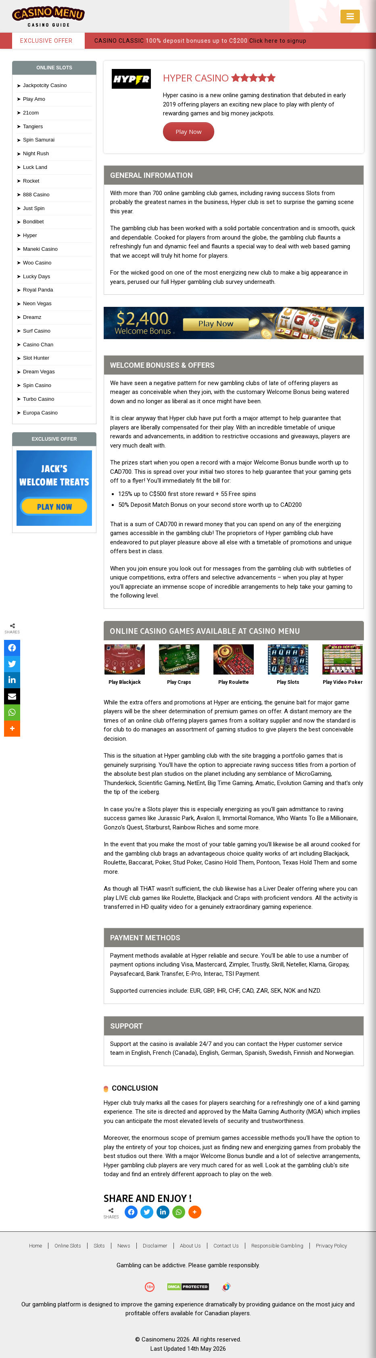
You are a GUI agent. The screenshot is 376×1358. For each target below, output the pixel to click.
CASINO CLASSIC (119, 40)
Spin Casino (37, 385)
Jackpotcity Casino (45, 85)
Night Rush (36, 153)
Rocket (31, 181)
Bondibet (33, 222)
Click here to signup (278, 40)
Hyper (30, 235)
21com (31, 113)
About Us (190, 1246)
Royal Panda (38, 290)
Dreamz (32, 317)
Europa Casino (40, 413)
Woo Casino (37, 263)
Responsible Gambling (277, 1246)
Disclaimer (155, 1246)
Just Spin (33, 208)
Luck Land (35, 167)
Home (35, 1246)
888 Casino (36, 195)
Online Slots (67, 1246)
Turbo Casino (38, 399)
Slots (99, 1246)
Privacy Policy (331, 1246)
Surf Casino (36, 331)
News (123, 1246)
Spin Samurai (38, 140)
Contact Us (226, 1246)
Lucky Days (36, 276)
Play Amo (34, 99)
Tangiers (33, 126)
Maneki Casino (40, 249)
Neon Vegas (37, 303)
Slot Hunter (36, 358)
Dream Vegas (39, 372)
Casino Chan (38, 345)
